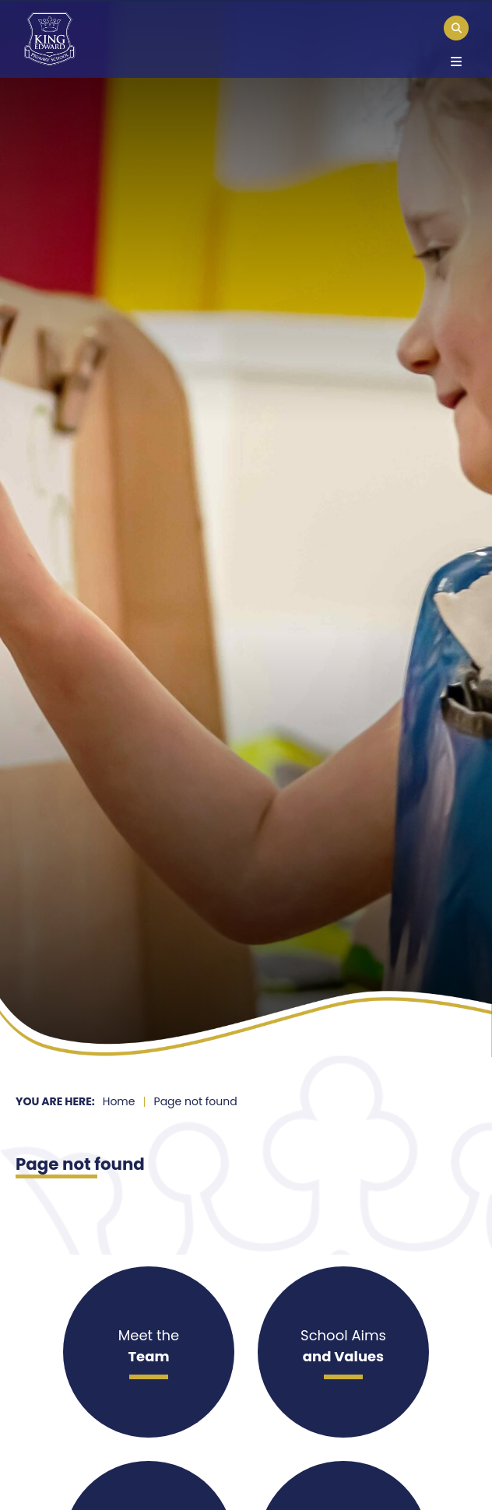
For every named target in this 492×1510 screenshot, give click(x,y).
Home (119, 1101)
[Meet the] (148, 1352)
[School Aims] (343, 1352)
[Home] (49, 39)
